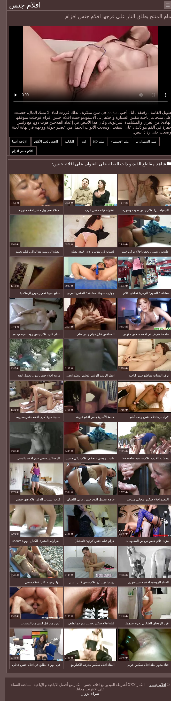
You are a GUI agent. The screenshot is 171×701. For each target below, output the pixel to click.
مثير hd (94, 141)
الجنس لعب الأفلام (41, 141)
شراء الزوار (86, 694)
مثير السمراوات (141, 141)
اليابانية (65, 141)
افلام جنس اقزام (18, 151)
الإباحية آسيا (15, 141)
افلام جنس (20, 5)
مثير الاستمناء (115, 141)
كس (79, 141)
